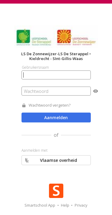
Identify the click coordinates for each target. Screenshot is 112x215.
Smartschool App (40, 205)
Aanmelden (56, 117)
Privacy (81, 205)
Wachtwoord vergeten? (49, 105)
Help (65, 205)
